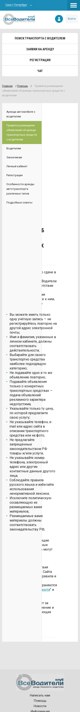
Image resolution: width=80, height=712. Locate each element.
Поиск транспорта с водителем (40, 38)
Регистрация (40, 60)
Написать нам (40, 695)
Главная (7, 86)
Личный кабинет (17, 166)
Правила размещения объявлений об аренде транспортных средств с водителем (21, 132)
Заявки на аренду (40, 49)
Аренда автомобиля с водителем (20, 114)
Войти (72, 18)
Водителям (13, 148)
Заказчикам (14, 157)
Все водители (19, 19)
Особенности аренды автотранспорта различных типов (20, 189)
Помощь (22, 86)
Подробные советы (19, 202)
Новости (40, 706)
